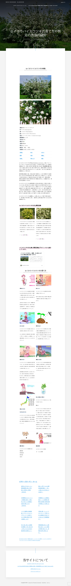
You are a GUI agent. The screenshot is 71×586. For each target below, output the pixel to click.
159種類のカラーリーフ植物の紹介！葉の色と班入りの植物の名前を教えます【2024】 (27, 501)
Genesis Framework (37, 582)
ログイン (48, 582)
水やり (42, 152)
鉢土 (31, 152)
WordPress (44, 582)
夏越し (42, 155)
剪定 (31, 155)
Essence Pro (30, 582)
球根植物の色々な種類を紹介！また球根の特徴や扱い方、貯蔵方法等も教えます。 (43, 528)
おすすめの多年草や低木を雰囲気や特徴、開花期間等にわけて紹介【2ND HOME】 (35, 566)
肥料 (21, 155)
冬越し (21, 158)
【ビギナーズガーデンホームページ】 (35, 563)
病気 (42, 158)
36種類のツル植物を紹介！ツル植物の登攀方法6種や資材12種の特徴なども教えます (44, 501)
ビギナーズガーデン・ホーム (28, 482)
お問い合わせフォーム (35, 568)
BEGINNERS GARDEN (15, 2)
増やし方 (32, 158)
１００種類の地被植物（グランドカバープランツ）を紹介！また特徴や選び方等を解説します (26, 515)
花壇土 (21, 152)
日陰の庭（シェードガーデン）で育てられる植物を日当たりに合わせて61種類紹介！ (43, 515)
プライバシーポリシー (35, 571)
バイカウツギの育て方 (27, 39)
